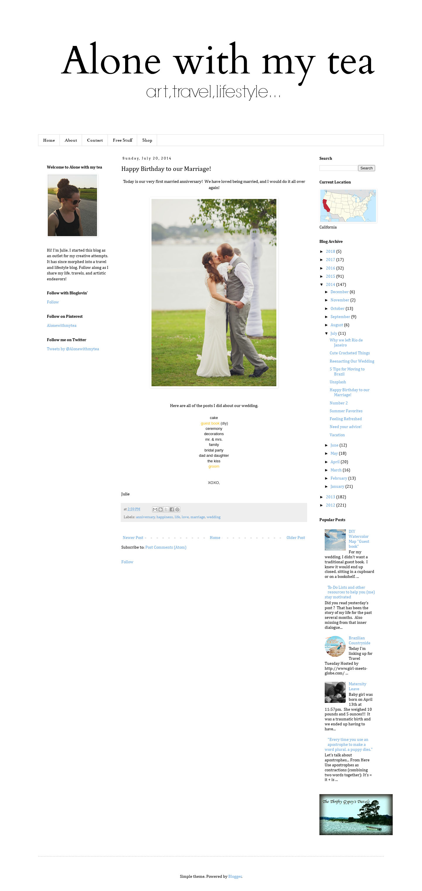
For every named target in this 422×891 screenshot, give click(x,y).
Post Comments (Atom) (165, 547)
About (71, 140)
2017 (331, 260)
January (338, 487)
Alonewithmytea (61, 326)
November (340, 300)
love (185, 517)
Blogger (235, 877)
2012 (331, 505)
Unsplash (338, 382)
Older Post (296, 538)
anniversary (145, 517)
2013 (331, 497)
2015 (331, 276)
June (335, 445)
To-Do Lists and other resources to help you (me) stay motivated (350, 593)
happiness (164, 517)
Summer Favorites (346, 411)
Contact (95, 140)
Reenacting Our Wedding (352, 361)
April (336, 462)
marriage (197, 517)
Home (49, 140)
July (334, 334)
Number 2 (339, 403)
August (337, 325)
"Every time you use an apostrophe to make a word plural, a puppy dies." (349, 745)
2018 (331, 252)
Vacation (337, 435)
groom (214, 466)
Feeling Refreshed (346, 419)
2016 (331, 268)
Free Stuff (122, 140)
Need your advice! (346, 427)
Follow (127, 562)
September (341, 317)
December (340, 292)
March (337, 470)
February (339, 478)
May (335, 453)
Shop (147, 140)
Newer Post (133, 538)
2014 (331, 285)
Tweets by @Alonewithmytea (73, 349)
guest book (210, 423)
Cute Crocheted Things (350, 353)
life (177, 517)
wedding (213, 517)
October (338, 309)
